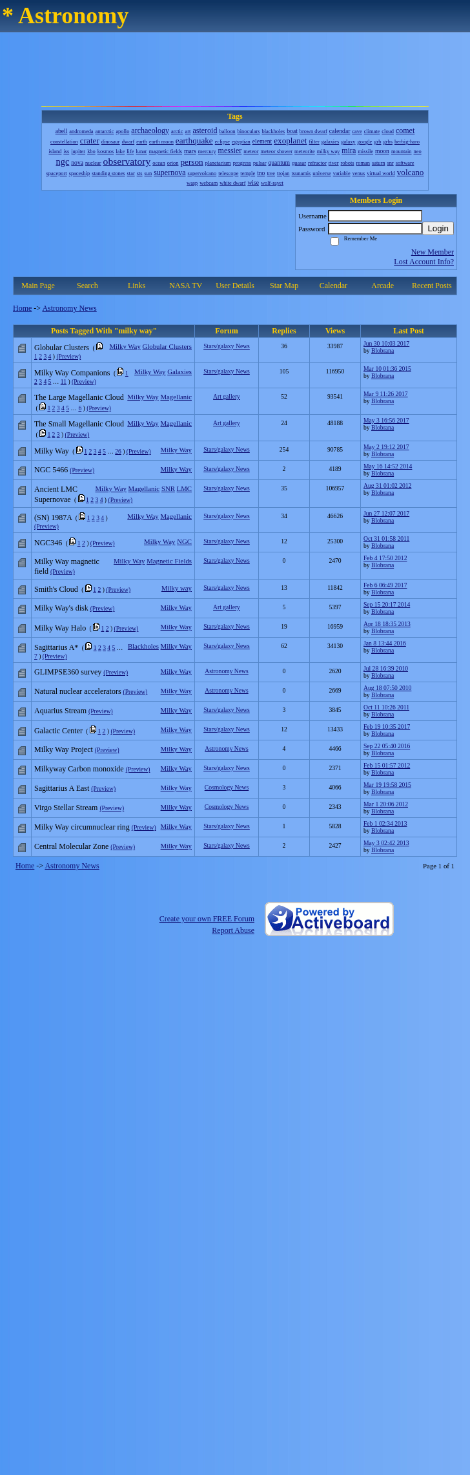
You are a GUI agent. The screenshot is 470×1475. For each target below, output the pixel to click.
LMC (184, 488)
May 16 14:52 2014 (387, 466)
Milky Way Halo (60, 628)
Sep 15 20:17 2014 (386, 604)
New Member (432, 251)
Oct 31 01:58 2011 (386, 538)
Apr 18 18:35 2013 (387, 623)
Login (438, 228)
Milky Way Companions (72, 372)
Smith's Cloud (56, 589)
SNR (168, 488)
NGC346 (48, 542)
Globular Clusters (167, 346)
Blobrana (382, 350)
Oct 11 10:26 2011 (386, 707)
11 (63, 381)
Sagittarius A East (61, 788)
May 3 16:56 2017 (386, 420)
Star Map (284, 285)
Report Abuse (233, 930)
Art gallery (226, 396)
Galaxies (179, 371)
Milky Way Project (63, 749)
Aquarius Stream (60, 710)
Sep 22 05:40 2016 (386, 745)
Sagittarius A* (56, 647)
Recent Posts (432, 285)
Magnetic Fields (169, 561)
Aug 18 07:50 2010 (387, 687)
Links (136, 285)
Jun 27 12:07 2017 (386, 513)
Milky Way (124, 346)
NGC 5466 (51, 469)
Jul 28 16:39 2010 (385, 668)
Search (87, 285)
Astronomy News (69, 308)
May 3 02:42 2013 (386, 842)
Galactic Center (58, 730)
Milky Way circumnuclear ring (82, 827)
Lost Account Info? (424, 261)
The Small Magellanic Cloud (79, 423)
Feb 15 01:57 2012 (386, 765)
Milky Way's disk (61, 607)
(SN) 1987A (53, 517)
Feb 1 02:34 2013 (385, 823)
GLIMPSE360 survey (67, 671)
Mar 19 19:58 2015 (387, 784)
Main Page (38, 285)
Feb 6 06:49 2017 (385, 585)
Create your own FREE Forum (206, 918)
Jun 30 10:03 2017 (386, 343)
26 (118, 451)
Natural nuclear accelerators (77, 691)
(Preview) (68, 356)
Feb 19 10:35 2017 (386, 726)
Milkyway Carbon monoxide (79, 768)
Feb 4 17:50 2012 (385, 557)
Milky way (176, 588)
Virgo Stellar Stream (65, 807)
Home (22, 308)
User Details (235, 285)
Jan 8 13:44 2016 (384, 643)
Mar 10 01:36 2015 (387, 368)
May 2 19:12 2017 (386, 446)
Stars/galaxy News (226, 346)
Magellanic (176, 397)
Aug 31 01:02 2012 (387, 485)
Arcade (382, 285)
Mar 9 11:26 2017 (385, 393)
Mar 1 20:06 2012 (385, 804)
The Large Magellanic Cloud (79, 397)
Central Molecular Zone (71, 846)
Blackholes (143, 646)
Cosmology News (227, 787)
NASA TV (185, 285)
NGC (184, 541)
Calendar (333, 285)
